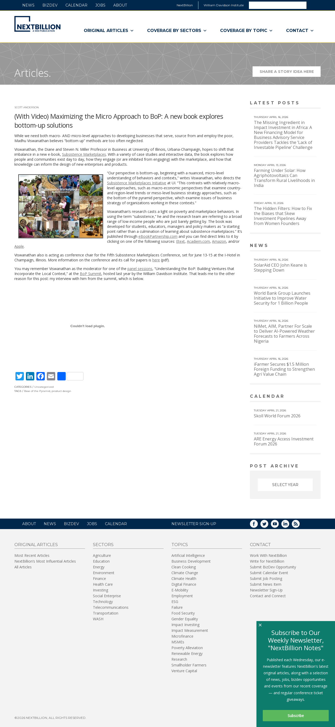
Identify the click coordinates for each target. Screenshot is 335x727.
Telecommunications (111, 606)
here (156, 259)
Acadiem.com (198, 241)
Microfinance (182, 635)
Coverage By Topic (246, 31)
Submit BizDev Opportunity (273, 566)
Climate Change (184, 572)
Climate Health (183, 577)
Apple (19, 246)
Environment (103, 572)
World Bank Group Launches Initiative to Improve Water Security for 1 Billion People (282, 298)
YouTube (278, 525)
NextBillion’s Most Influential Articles (45, 560)
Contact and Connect (268, 595)
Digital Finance (183, 583)
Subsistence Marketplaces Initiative (136, 182)
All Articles (23, 566)
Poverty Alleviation (187, 647)
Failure (177, 606)
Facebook (257, 525)
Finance (99, 577)
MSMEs (177, 641)
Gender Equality (184, 618)
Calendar (76, 5)
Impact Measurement (189, 629)
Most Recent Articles (31, 554)
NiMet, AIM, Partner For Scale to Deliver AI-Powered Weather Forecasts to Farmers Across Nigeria (284, 333)
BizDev (50, 5)
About (120, 5)
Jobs (100, 5)
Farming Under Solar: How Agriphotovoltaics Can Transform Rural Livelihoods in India (284, 178)
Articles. (32, 73)
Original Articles (109, 31)
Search (313, 5)
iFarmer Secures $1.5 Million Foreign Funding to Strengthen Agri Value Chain (284, 369)
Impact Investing (185, 624)
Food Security (183, 612)
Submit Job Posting (266, 577)
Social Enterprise (107, 595)
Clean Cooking (183, 566)
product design (61, 391)
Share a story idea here (290, 73)
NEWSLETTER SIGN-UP (193, 523)
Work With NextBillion (268, 554)
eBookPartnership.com (157, 236)
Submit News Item (265, 583)
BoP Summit (90, 273)
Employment (182, 595)
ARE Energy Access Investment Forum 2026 (284, 441)
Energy (98, 566)
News (28, 5)
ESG (174, 601)
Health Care (103, 583)
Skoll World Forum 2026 (277, 416)
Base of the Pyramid (37, 391)
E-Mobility (179, 589)
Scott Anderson (26, 107)
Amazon (219, 241)
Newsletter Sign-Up (266, 589)
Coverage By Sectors (177, 31)
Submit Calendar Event (269, 572)
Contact (300, 31)
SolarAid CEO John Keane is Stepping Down (280, 267)
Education (101, 560)
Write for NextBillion (267, 560)
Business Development (191, 560)
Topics (179, 544)
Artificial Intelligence (188, 554)
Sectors (103, 544)
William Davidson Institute (224, 5)
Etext (180, 241)
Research (179, 658)
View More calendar (303, 396)
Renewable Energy (187, 652)
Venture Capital (184, 670)
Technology (103, 601)
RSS (299, 525)
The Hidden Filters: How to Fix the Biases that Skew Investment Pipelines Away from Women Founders (283, 216)
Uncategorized (44, 387)
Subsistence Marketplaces (84, 154)
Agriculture (102, 554)
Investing (100, 589)
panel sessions (139, 268)
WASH (98, 618)
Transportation (105, 612)
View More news (307, 246)
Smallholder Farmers (188, 664)
